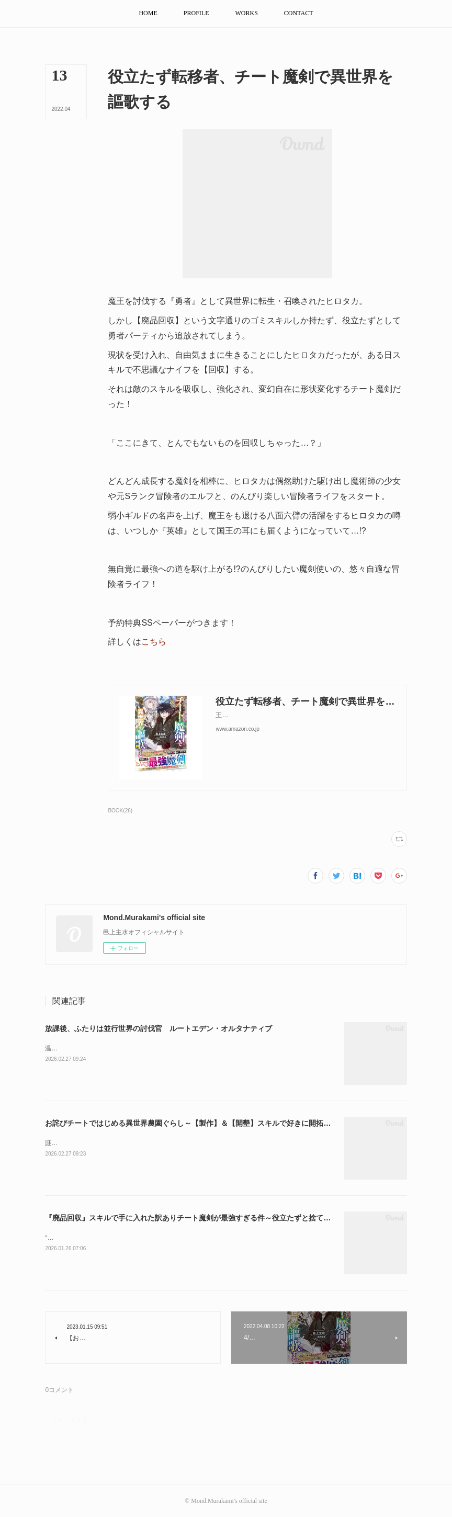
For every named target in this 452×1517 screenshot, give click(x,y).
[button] (148, 13)
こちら (153, 641)
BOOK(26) (120, 810)
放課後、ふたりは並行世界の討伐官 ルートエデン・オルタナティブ (158, 1028)
